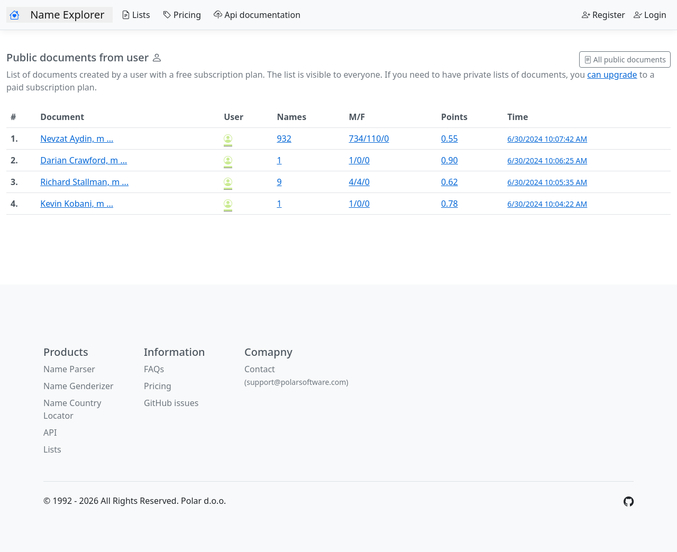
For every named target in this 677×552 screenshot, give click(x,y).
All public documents (625, 59)
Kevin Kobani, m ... (76, 203)
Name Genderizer (78, 386)
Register (603, 15)
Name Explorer (67, 14)
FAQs (154, 369)
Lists (133, 15)
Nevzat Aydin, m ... (76, 138)
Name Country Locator (72, 409)
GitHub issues (171, 403)
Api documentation (254, 15)
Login (650, 15)
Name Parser (69, 369)
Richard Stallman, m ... (84, 182)
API (50, 432)
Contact (296, 375)
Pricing (180, 15)
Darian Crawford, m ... (83, 160)
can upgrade (612, 74)
